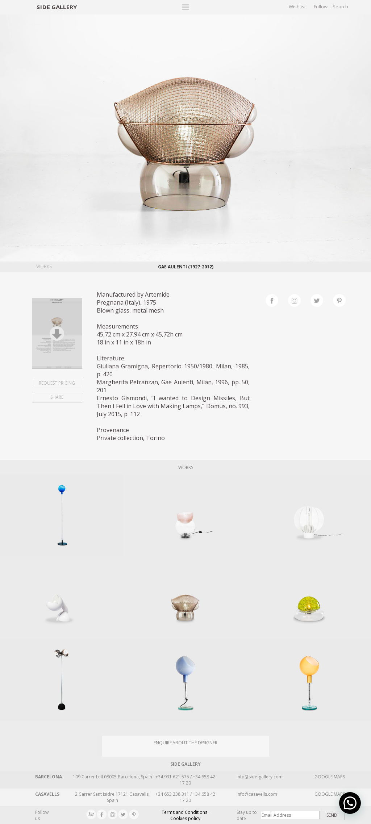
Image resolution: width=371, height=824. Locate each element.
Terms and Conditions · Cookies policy (185, 815)
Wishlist (297, 6)
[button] (350, 803)
